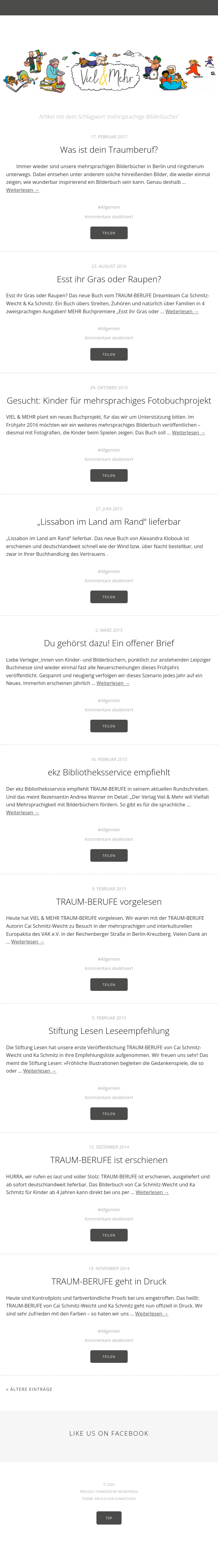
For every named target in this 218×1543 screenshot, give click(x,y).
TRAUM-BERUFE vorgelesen (109, 901)
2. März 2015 (108, 630)
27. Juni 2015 (109, 509)
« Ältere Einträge (29, 1389)
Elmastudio (125, 1498)
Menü (109, 7)
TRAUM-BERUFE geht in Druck (108, 1281)
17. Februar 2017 (109, 137)
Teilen (109, 233)
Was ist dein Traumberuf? (109, 149)
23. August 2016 (109, 266)
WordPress (128, 1491)
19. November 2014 (109, 1268)
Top (109, 1518)
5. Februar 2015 (109, 1018)
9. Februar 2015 (109, 889)
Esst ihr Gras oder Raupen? (109, 279)
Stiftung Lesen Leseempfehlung (109, 1030)
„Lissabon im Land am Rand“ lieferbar (109, 521)
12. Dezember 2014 (109, 1147)
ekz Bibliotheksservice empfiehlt (109, 772)
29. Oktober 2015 (109, 387)
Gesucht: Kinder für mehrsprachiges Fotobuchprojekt (109, 400)
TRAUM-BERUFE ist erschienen (108, 1159)
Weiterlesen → (22, 190)
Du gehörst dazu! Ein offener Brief (109, 643)
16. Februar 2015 (109, 759)
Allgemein (110, 207)
